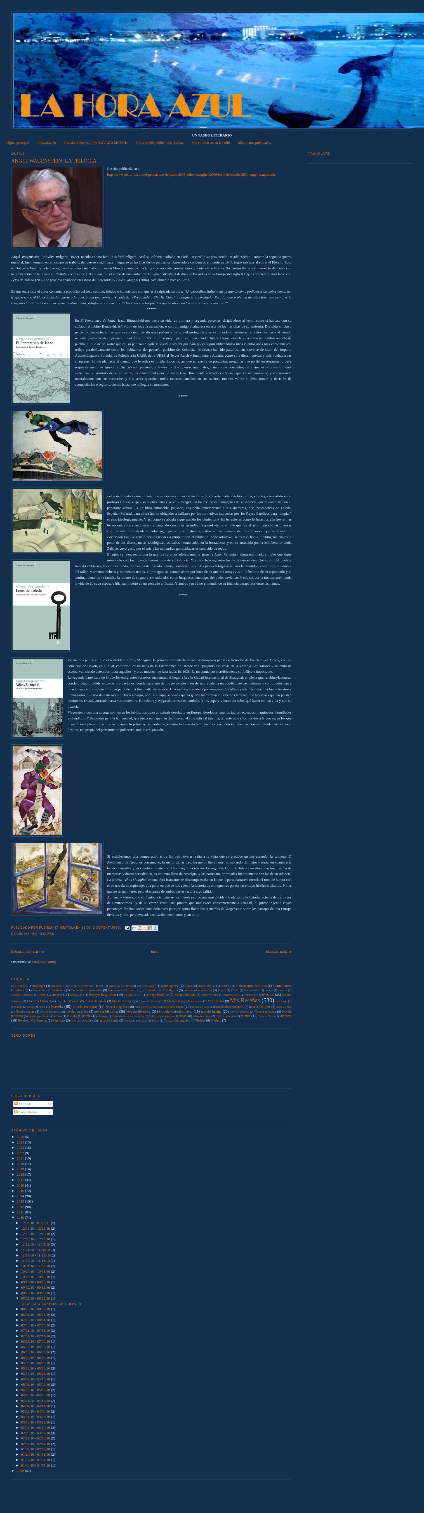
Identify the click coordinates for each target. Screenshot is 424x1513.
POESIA (72, 1016)
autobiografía (169, 986)
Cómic (235, 990)
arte (101, 985)
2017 (21, 1180)
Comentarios (25, 1112)
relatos (246, 1016)
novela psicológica (39, 1016)
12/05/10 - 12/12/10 (36, 1239)
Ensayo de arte (133, 994)
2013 (21, 1201)
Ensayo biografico (102, 994)
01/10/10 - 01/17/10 (36, 1465)
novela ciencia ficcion (148, 1006)
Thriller (200, 1020)
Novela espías (25, 1011)
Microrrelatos (194, 1001)
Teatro (155, 1020)
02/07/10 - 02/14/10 (36, 1444)
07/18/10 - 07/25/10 (36, 1325)
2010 (21, 1217)
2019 (21, 1169)
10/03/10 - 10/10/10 (36, 1277)
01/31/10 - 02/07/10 (36, 1449)
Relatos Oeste (266, 1016)
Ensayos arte (231, 994)
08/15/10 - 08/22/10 (36, 1309)
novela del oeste (259, 1007)
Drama (42, 994)
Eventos (268, 994)
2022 (21, 1153)
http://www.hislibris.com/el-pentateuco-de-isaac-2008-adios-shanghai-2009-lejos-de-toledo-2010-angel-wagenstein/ (191, 174)
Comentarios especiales (86, 990)
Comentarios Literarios (123, 990)
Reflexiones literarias (161, 1016)
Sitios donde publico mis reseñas (159, 142)
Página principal (17, 142)
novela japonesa (239, 1011)
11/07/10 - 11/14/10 (36, 1260)
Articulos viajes (146, 985)
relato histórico (202, 1016)
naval (30, 1006)
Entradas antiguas (278, 951)
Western (216, 1020)
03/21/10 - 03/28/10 (36, 1417)
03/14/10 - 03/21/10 (36, 1422)
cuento (269, 990)
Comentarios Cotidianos (49, 990)
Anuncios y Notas (62, 985)
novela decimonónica (230, 1007)
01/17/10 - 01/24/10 (36, 1460)
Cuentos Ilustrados (22, 994)
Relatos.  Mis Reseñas (32, 1020)
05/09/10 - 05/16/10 (36, 1379)
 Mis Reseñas (18, 985)
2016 (21, 1185)
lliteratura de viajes (150, 1001)
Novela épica (283, 1006)
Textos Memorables (177, 1020)
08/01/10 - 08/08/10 (36, 1314)
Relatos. (285, 1016)
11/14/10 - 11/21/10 (36, 1255)
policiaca (101, 1016)
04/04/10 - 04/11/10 (36, 1406)
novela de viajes (201, 1006)
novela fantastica (50, 1011)
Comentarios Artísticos (251, 986)
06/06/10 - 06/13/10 (36, 1358)
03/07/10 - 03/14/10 (36, 1427)
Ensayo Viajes (210, 994)
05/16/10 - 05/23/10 (36, 1373)
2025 (21, 1137)
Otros (58, 1016)
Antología (38, 986)
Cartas (188, 985)
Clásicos (226, 985)
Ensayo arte (77, 994)
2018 (21, 1174)
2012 (21, 1207)
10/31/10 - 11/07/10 (36, 1266)
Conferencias (252, 990)
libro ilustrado (71, 1001)
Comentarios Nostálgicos (161, 990)
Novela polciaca (265, 1011)
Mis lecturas (216, 1001)
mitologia (281, 1001)
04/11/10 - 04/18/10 (36, 1401)
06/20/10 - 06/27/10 (36, 1347)
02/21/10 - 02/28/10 (36, 1438)
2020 (21, 1164)
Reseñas (142, 1020)
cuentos (282, 990)
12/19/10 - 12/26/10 (36, 1228)
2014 (21, 1196)
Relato (183, 1016)
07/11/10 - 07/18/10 (36, 1330)
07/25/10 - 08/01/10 (36, 1320)
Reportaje (59, 1020)
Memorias (173, 1001)
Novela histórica (138, 1011)
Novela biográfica (117, 1007)
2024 (21, 1142)
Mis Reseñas (43, 933)
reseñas (128, 1020)
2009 (21, 1471)
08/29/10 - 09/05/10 (36, 1293)
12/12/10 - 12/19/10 (36, 1234)
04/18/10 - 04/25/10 (36, 1395)
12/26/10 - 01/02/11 (36, 1223)
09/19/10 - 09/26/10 (36, 1282)
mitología (16, 1006)
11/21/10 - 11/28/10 (36, 1250)
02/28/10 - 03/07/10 (36, 1433)
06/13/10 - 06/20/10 (36, 1352)
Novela (57, 1006)
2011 (21, 1212)
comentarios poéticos (198, 990)
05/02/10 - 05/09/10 (36, 1384)
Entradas (22, 1104)
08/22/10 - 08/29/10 (36, 1298)
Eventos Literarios (40, 1001)
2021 (21, 1158)
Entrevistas (250, 994)
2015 (21, 1191)
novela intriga (211, 1011)
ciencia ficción (206, 985)
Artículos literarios (120, 985)
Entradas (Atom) (44, 962)
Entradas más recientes (27, 951)
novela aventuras (85, 1006)
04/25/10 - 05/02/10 (36, 1390)
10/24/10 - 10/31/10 (36, 1271)
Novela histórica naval (175, 1011)
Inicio (155, 951)
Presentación (46, 142)
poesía (86, 1016)
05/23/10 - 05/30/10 (36, 1368)
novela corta (174, 1006)
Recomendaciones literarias (128, 1016)
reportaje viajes (108, 1020)
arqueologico (85, 985)
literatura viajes (122, 1001)
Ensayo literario (185, 995)
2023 (21, 1147)
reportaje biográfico (81, 1020)
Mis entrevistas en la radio (211, 142)
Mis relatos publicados (254, 142)
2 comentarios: (107, 927)
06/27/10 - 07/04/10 (36, 1341)
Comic (222, 990)
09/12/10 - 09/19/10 (36, 1287)
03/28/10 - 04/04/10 (36, 1411)
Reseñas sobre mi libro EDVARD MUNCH (96, 142)
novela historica (106, 1011)
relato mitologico (226, 1016)
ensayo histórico (158, 995)
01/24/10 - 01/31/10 (36, 1454)
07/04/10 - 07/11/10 (36, 1336)
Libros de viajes (95, 1001)
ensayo (57, 994)
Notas (42, 1006)
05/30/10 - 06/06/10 (36, 1363)
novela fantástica (77, 1011)
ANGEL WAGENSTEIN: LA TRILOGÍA (53, 161)
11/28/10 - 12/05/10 (36, 1244)
